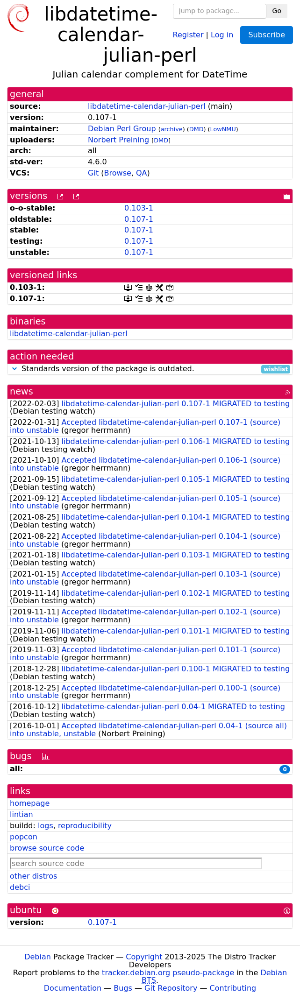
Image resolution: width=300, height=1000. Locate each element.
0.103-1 (138, 208)
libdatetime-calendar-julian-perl (147, 106)
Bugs (123, 988)
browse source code (47, 848)
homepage (30, 803)
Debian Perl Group (122, 128)
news (21, 391)
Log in (222, 34)
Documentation (72, 988)
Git (93, 173)
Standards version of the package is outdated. (150, 369)
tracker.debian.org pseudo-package (168, 972)
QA (141, 173)
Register (188, 34)
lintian (21, 814)
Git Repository (170, 988)
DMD (196, 129)
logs (45, 825)
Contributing (233, 988)
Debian (37, 956)
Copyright (144, 956)
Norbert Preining (118, 139)
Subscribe (266, 34)
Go (276, 10)
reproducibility (85, 825)
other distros (33, 876)
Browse (117, 173)
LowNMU (223, 129)
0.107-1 (138, 219)
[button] (14, 368)
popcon (23, 836)
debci (20, 887)
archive (172, 129)
